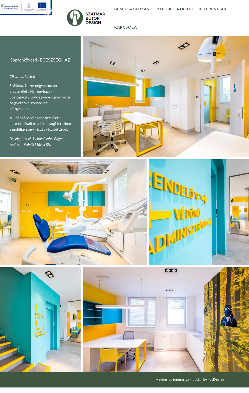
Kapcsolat (127, 27)
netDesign (216, 379)
